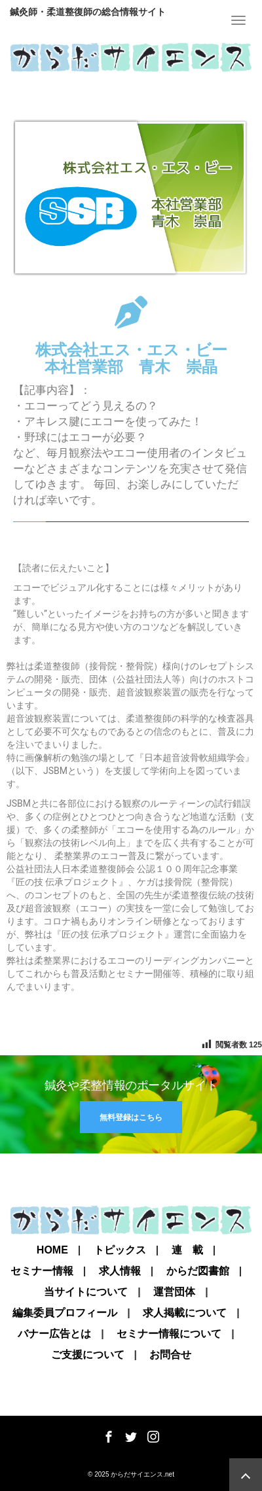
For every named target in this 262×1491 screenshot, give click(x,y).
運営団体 (174, 1292)
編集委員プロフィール (64, 1313)
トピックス (120, 1250)
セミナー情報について (169, 1334)
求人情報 (120, 1271)
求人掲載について (185, 1313)
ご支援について (87, 1355)
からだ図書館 (197, 1271)
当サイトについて (86, 1292)
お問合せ (170, 1355)
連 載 (187, 1250)
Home (52, 1250)
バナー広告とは (54, 1334)
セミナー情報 (41, 1271)
